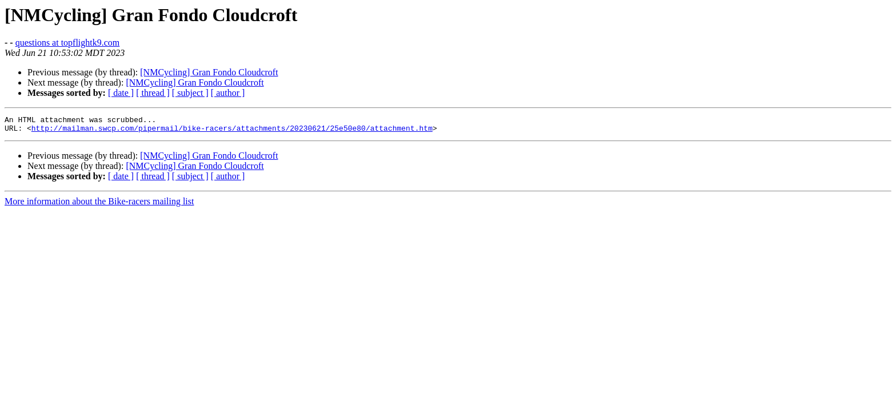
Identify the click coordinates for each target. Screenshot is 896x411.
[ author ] (228, 93)
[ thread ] (153, 93)
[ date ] (121, 93)
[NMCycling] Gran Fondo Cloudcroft (209, 72)
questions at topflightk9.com (67, 42)
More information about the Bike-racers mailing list (99, 204)
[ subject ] (190, 93)
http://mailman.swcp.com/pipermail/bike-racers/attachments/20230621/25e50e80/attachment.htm (232, 131)
